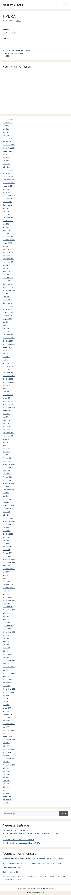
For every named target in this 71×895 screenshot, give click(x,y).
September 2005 (9, 509)
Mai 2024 (6, 161)
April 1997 (6, 578)
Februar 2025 (8, 138)
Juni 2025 (6, 129)
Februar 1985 (8, 679)
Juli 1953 (6, 790)
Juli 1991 (6, 635)
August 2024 (7, 151)
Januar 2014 (7, 369)
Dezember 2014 (8, 335)
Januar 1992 (7, 629)
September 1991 (9, 632)
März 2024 (6, 167)
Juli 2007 (6, 493)
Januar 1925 (7, 800)
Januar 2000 (7, 547)
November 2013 (9, 376)
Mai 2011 (6, 442)
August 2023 (7, 186)
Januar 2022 (7, 202)
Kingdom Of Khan (13, 4)
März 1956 (6, 781)
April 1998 (6, 566)
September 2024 (9, 148)
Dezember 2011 (8, 433)
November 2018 (9, 262)
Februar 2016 (8, 306)
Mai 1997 (6, 575)
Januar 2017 (7, 300)
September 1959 (9, 765)
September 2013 (9, 382)
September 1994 (9, 610)
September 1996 (9, 588)
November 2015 (9, 312)
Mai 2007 (6, 496)
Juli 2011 (6, 439)
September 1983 (9, 689)
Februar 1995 (8, 607)
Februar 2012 (8, 426)
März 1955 (6, 784)
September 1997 (9, 569)
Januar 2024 (7, 173)
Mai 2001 (6, 540)
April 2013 (6, 388)
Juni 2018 (6, 265)
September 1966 (9, 739)
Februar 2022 (8, 199)
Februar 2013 (8, 395)
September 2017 (9, 290)
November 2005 (9, 505)
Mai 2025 (6, 132)
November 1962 (9, 749)
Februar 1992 (8, 626)
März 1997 (6, 581)
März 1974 (6, 711)
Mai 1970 (6, 727)
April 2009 (6, 471)
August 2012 (7, 410)
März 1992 (6, 622)
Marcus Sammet (9, 863)
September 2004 (9, 524)
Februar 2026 (8, 119)
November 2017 (9, 287)
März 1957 (6, 774)
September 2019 (9, 240)
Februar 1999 (8, 553)
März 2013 (6, 392)
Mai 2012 (6, 417)
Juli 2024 (6, 154)
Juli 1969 (6, 733)
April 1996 (6, 591)
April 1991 (6, 641)
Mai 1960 (6, 762)
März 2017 (6, 297)
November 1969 (9, 730)
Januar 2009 (7, 480)
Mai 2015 (6, 322)
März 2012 (6, 423)
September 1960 (9, 758)
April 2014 (6, 360)
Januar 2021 (7, 214)
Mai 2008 (6, 486)
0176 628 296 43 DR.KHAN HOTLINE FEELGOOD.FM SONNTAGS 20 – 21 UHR (30, 833)
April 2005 (6, 512)
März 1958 (6, 771)
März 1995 (6, 603)
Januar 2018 (7, 281)
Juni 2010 (6, 452)
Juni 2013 (6, 385)
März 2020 (6, 233)
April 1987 (6, 664)
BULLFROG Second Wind (14, 53)
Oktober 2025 (8, 123)
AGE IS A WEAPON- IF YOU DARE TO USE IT (18, 840)
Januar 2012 (7, 429)
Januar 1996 (7, 597)
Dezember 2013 (8, 373)
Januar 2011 (7, 448)
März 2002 (6, 537)
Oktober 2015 (8, 316)
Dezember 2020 (8, 218)
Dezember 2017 (8, 284)
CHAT (5, 837)
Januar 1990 (7, 654)
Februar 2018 (8, 278)
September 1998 (9, 562)
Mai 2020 (6, 227)
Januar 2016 (7, 309)
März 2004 (6, 531)
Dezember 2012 (8, 401)
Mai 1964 (6, 743)
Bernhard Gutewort (10, 859)
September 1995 (9, 600)
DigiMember (41, 892)
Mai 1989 (6, 657)
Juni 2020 (6, 224)
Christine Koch (8, 872)
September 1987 (9, 660)
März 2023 (6, 189)
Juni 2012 (6, 414)
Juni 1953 (6, 793)
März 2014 (6, 363)
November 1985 (9, 673)
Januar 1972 (7, 721)
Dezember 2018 (8, 259)
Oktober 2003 (8, 534)
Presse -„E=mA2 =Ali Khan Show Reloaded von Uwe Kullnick (39, 863)
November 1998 (9, 559)
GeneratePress (48, 888)
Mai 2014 (6, 357)
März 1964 (6, 746)
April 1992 (6, 619)
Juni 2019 (6, 246)
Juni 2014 (6, 354)
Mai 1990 (6, 645)
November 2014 (9, 338)
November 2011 (9, 436)
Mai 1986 (6, 670)
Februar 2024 (8, 170)
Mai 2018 (6, 268)
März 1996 (6, 594)
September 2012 (9, 407)
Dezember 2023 (8, 176)
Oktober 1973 (8, 714)
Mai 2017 (6, 293)
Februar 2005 (8, 518)
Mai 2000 (6, 543)
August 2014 (7, 347)
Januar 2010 (7, 461)
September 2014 (9, 344)
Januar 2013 (7, 398)
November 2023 (9, 180)
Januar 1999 (7, 556)
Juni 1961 (6, 755)
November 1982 (9, 692)
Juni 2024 (6, 157)
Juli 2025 (6, 126)
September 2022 (9, 195)
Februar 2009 (8, 477)
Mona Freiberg (8, 868)
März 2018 (6, 274)
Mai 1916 (6, 803)
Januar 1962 (7, 752)
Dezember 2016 (8, 303)
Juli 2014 (6, 350)
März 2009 (6, 474)
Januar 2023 (7, 192)
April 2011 (6, 445)
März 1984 (6, 686)
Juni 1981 (6, 695)
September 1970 (9, 724)
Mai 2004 (6, 528)
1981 (7, 56)
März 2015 (6, 328)
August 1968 (7, 736)
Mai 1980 (6, 702)
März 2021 (6, 211)
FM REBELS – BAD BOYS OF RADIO (15, 830)
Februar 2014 (8, 366)
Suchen (63, 814)
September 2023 (9, 183)
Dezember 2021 (8, 205)
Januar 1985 (7, 683)
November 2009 (9, 464)
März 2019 (6, 249)
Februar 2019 (8, 252)
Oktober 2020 (8, 221)
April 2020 (6, 230)
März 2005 (6, 515)
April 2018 (6, 271)
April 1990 (6, 648)
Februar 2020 (8, 236)
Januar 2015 (7, 331)
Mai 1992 (6, 616)
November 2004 (9, 521)
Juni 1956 (6, 777)
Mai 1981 (6, 698)
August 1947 (7, 796)
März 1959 (6, 768)
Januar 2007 (7, 499)
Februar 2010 (8, 458)
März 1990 (6, 651)
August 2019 (7, 243)
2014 (18, 868)
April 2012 (6, 420)
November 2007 (9, 490)
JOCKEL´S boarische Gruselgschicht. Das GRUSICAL (21, 843)
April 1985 (6, 676)
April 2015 (6, 325)
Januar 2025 (7, 142)
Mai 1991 (6, 638)
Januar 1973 (7, 717)
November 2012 (9, 404)
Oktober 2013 (8, 379)
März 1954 (6, 787)
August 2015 (7, 319)
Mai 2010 (6, 455)
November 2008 (9, 483)
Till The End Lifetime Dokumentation (18, 50)
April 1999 (6, 550)
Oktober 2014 (8, 341)
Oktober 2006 (8, 502)
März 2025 (6, 135)
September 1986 (9, 667)
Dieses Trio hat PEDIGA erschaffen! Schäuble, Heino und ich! (42, 859)
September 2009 (9, 467)
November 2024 (9, 145)
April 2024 (6, 164)
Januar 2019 (7, 255)
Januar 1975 (7, 708)
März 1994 (6, 613)
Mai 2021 (6, 208)
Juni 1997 (6, 572)
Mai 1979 (6, 705)
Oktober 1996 (8, 584)
